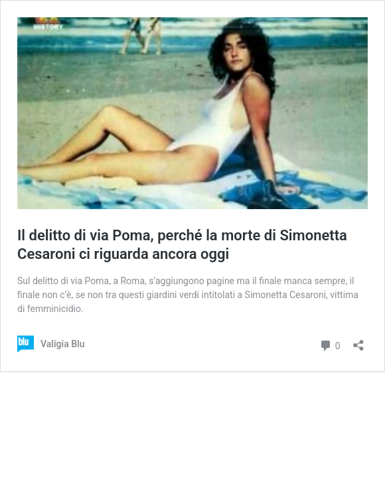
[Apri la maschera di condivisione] (358, 341)
